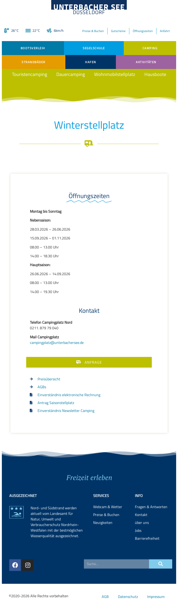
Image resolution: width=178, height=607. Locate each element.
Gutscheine (118, 31)
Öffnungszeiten (143, 31)
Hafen (90, 62)
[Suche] (160, 570)
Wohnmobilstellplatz (114, 74)
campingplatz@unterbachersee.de (57, 342)
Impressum (156, 596)
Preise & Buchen (93, 31)
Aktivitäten (146, 62)
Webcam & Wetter (107, 528)
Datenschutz (128, 596)
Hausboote (155, 74)
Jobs (138, 552)
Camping (150, 48)
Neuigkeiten (102, 544)
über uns (142, 544)
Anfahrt (165, 31)
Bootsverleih (33, 48)
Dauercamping (70, 74)
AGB (105, 596)
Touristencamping (29, 74)
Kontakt (141, 536)
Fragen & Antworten (151, 528)
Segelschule (94, 48)
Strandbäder (33, 62)
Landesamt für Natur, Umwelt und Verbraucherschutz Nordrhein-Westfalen (55, 543)
